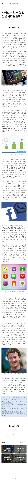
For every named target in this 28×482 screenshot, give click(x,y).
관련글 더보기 (23, 442)
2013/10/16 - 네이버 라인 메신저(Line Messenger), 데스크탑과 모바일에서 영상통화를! (13, 413)
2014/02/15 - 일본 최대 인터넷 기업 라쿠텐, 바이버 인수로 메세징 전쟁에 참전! (13, 398)
